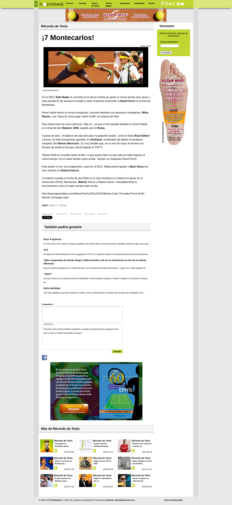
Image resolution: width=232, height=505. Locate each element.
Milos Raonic (75, 214)
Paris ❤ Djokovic (53, 239)
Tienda (151, 3)
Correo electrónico (169, 42)
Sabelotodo (139, 3)
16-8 (46, 249)
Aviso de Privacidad (173, 500)
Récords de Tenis (63, 440)
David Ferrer (61, 214)
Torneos (69, 3)
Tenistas (82, 3)
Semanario (125, 3)
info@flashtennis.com (125, 500)
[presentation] (68, 341)
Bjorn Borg (102, 214)
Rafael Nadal (47, 214)
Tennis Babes (109, 4)
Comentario (48, 304)
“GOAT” (48, 274)
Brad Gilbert (90, 214)
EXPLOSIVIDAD (52, 288)
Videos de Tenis (95, 4)
